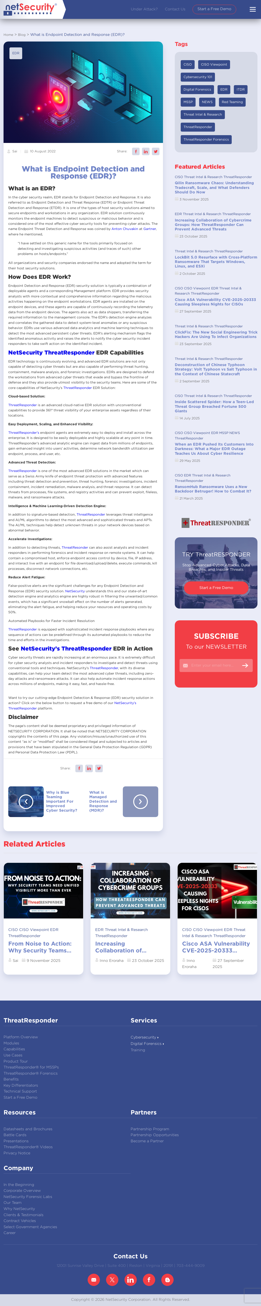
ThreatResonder (75, 547)
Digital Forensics (197, 89)
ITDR (241, 89)
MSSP (188, 102)
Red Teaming (232, 102)
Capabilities (14, 1049)
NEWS (207, 102)
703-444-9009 (190, 1266)
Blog (22, 34)
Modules (11, 1043)
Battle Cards (15, 1135)
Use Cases (13, 1055)
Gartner (149, 229)
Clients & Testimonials (23, 1215)
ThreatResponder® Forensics (31, 1073)
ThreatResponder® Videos (28, 1147)
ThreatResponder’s (23, 432)
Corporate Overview (22, 1191)
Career (10, 1233)
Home (8, 34)
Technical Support (20, 1091)
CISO (188, 64)
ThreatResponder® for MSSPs (31, 1067)
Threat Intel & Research (203, 114)
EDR (15, 53)
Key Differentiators (21, 1085)
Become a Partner (147, 1141)
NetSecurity (25, 352)
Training (138, 1050)
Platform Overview (21, 1037)
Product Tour (16, 1061)
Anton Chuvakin (124, 229)
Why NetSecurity (19, 1209)
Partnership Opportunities (155, 1135)
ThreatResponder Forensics (206, 139)
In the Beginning (19, 1185)
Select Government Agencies (30, 1227)
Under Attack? (144, 9)
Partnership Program (150, 1129)
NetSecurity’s (40, 648)
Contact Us (175, 9)
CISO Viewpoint (214, 64)
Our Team (12, 1203)
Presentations (16, 1141)
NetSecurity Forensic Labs (28, 1197)
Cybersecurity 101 (198, 77)
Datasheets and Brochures (28, 1129)
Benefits (11, 1079)
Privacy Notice (17, 1153)
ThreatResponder (69, 352)
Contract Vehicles (20, 1221)
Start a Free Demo (214, 9)
